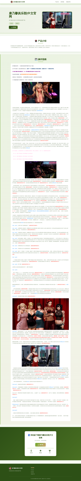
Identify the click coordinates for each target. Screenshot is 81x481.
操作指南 (62, 1)
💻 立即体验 (13, 27)
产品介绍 (57, 1)
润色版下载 (68, 1)
